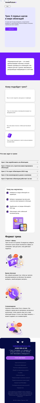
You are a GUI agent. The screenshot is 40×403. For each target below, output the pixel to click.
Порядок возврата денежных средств (21, 377)
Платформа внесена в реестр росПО (21, 385)
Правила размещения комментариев (20, 380)
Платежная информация (20, 365)
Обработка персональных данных (21, 370)
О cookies (20, 372)
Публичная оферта (20, 375)
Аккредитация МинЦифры (20, 382)
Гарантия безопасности (20, 362)
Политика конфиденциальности (20, 367)
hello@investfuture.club (21, 346)
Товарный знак (20, 387)
